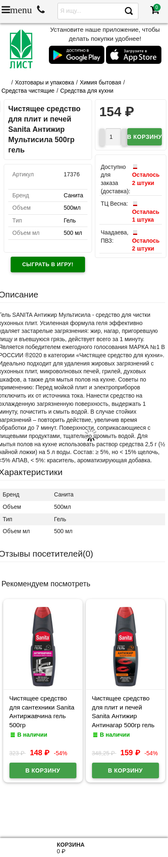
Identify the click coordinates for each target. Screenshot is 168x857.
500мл (72, 207)
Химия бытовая (100, 82)
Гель (70, 220)
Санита (73, 195)
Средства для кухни (87, 90)
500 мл (73, 232)
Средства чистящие (28, 90)
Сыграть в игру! (48, 264)
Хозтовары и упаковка (44, 82)
